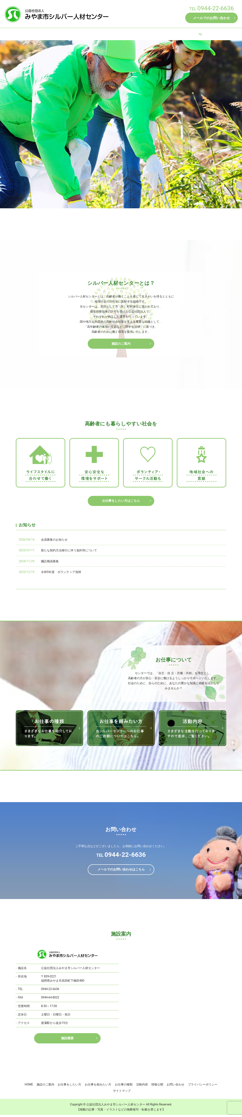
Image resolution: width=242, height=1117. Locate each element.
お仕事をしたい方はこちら (121, 502)
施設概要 (67, 1041)
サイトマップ (122, 1093)
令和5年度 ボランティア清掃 (61, 573)
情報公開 (191, 34)
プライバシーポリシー (202, 1086)
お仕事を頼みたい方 (121, 34)
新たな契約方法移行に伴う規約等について (69, 551)
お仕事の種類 (151, 34)
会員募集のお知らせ (54, 541)
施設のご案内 (62, 34)
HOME (42, 34)
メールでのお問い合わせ (211, 18)
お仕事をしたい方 (89, 34)
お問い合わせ (175, 1086)
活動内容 (172, 34)
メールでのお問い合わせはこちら (121, 871)
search (206, 34)
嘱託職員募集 (50, 562)
